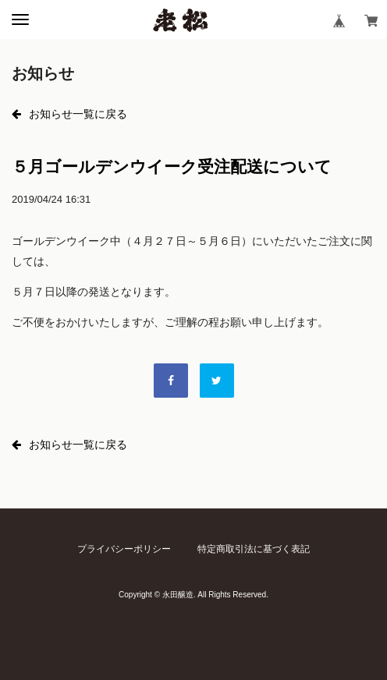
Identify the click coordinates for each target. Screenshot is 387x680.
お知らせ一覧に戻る (69, 114)
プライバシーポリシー (124, 549)
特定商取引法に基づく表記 (253, 549)
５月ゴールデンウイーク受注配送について (172, 166)
